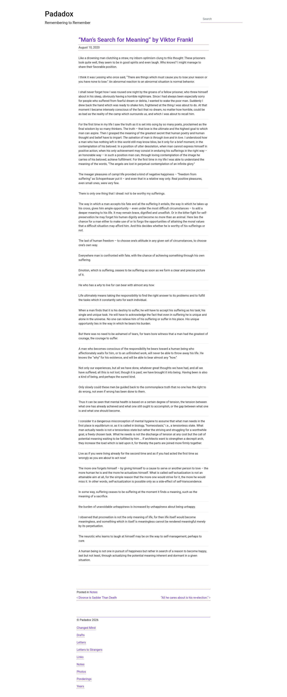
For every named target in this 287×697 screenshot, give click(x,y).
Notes (94, 592)
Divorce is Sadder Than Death (97, 597)
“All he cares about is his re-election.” (185, 597)
